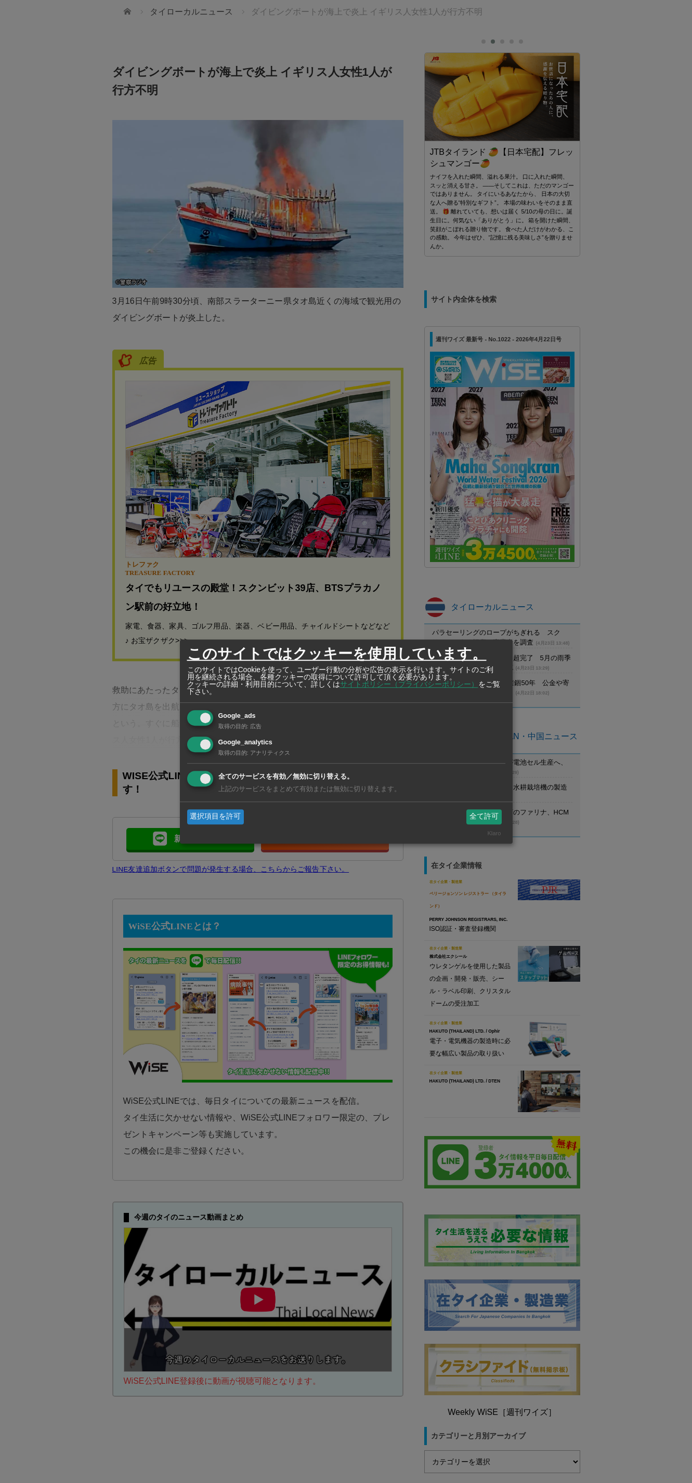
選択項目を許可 (215, 816)
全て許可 (484, 816)
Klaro (494, 833)
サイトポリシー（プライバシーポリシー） (409, 684)
